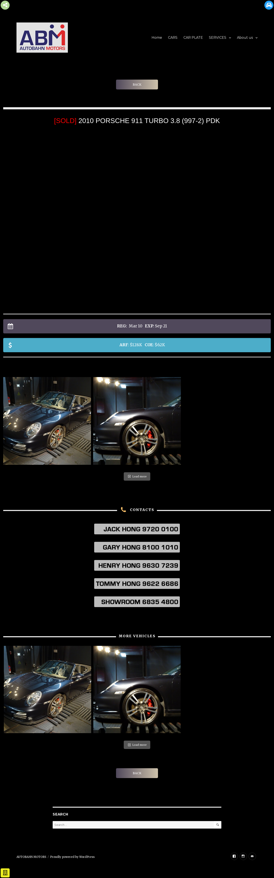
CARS (172, 38)
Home (157, 38)
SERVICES (217, 38)
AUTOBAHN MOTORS (31, 857)
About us (245, 38)
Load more (137, 476)
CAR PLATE (193, 38)
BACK (137, 84)
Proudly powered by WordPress (72, 857)
